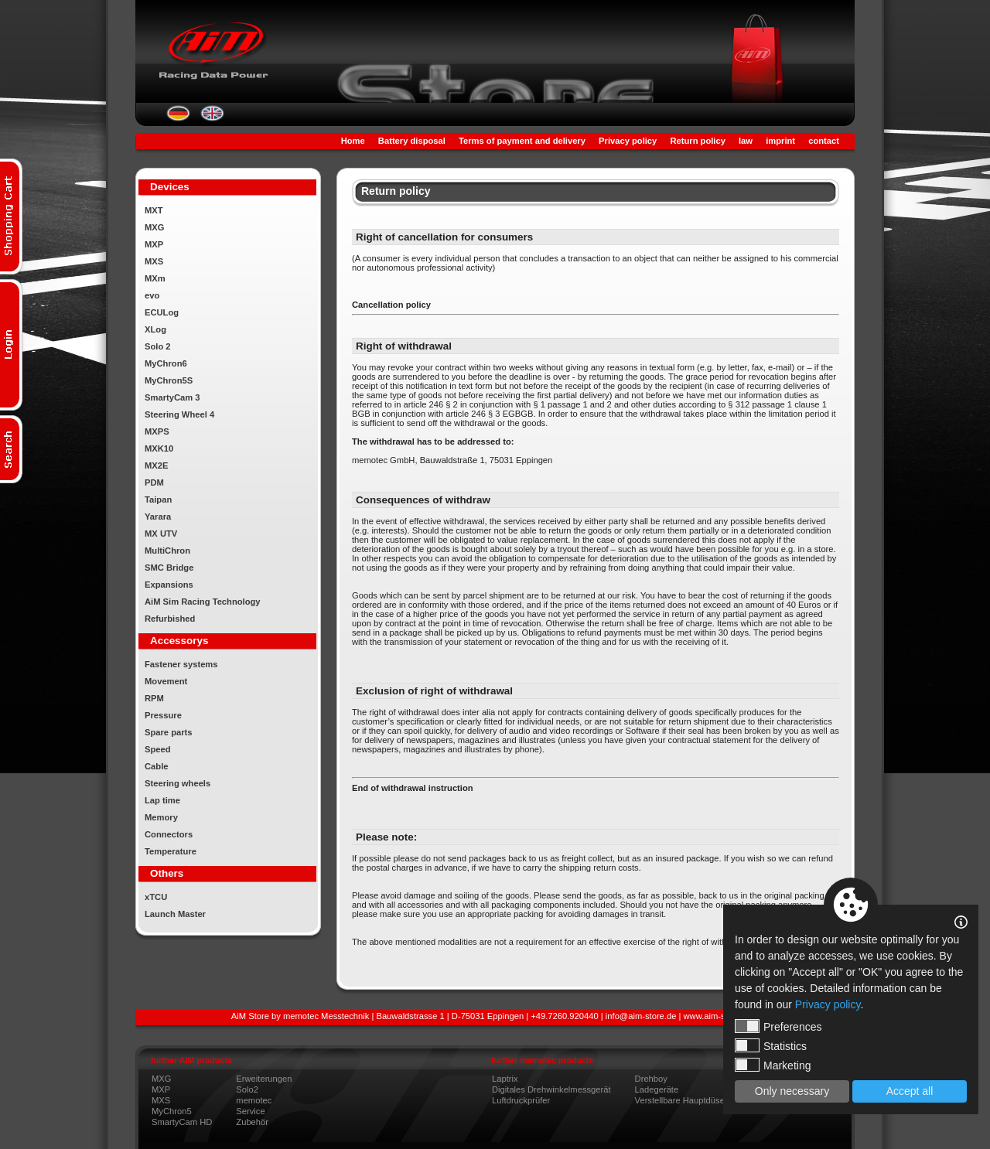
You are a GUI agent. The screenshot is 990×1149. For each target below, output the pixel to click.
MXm (155, 278)
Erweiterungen (264, 1078)
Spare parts (169, 732)
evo (152, 295)
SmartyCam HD (182, 1122)
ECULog (162, 312)
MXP (154, 244)
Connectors (169, 834)
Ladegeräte (657, 1089)
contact (823, 140)
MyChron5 (172, 1111)
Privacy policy (628, 140)
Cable (156, 766)
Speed (158, 749)
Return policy (697, 140)
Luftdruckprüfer (521, 1100)
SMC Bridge (169, 567)
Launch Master (175, 914)
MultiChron (167, 550)
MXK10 (159, 448)
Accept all (910, 1091)
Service (250, 1111)
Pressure (163, 715)
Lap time (162, 800)
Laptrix (505, 1078)
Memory (161, 817)
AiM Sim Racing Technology (203, 601)
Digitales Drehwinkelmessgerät (551, 1089)
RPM (154, 698)
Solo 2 (158, 346)
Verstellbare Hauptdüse (680, 1100)
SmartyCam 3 (172, 397)
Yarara (158, 516)
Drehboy (651, 1078)
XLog (155, 329)
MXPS (157, 431)
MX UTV (161, 533)
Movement (166, 681)
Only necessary (792, 1091)
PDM (154, 482)
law (746, 140)
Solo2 (247, 1089)
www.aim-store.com (722, 1016)
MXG (154, 227)
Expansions (169, 584)
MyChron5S (169, 380)
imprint (780, 140)
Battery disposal (412, 140)
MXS (154, 261)
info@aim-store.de (641, 1016)
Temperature (170, 851)
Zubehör (252, 1122)
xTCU (156, 897)
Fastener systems (181, 664)
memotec (253, 1100)
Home (353, 140)
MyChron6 (166, 363)
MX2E (156, 465)
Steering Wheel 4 (179, 414)
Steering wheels (177, 783)
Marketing (773, 1065)
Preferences (778, 1026)
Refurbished (170, 618)
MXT (154, 210)
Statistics (771, 1045)
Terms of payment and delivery (522, 140)
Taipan (158, 499)
